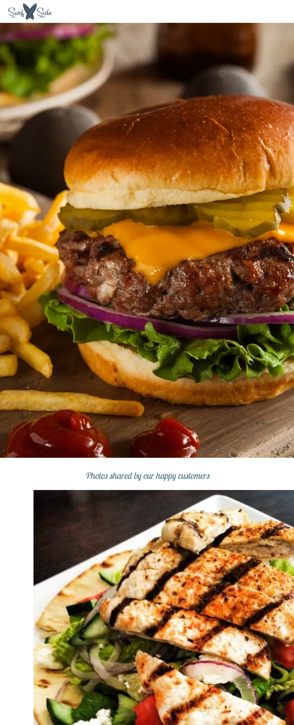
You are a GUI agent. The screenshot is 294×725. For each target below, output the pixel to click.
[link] (30, 11)
